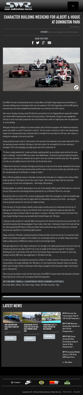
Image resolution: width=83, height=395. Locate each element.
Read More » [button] (10, 338)
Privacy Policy (67, 392)
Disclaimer (76, 392)
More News (67, 362)
